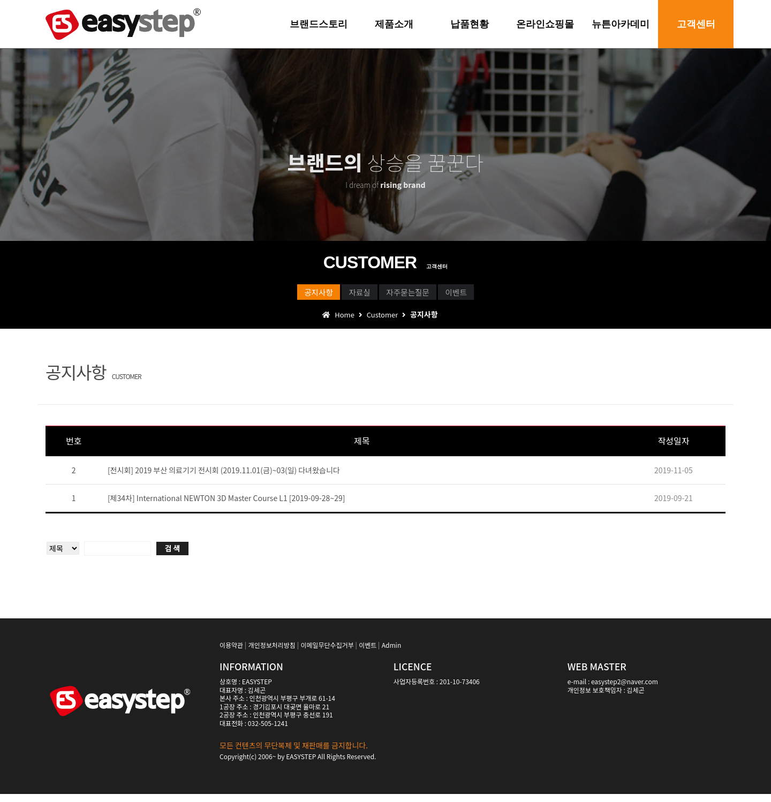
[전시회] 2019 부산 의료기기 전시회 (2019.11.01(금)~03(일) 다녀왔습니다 (224, 478)
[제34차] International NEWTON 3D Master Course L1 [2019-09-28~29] (226, 506)
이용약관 (231, 652)
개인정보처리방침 (272, 652)
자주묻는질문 (423, 295)
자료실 (344, 295)
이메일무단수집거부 (326, 652)
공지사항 (272, 295)
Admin (391, 652)
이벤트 (503, 295)
